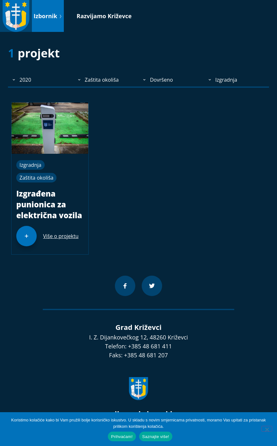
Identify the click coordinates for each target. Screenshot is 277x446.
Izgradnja (30, 164)
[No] (266, 429)
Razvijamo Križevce (104, 16)
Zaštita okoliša (36, 177)
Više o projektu (61, 236)
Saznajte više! (155, 436)
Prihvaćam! (122, 436)
